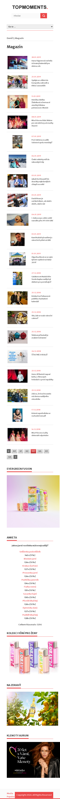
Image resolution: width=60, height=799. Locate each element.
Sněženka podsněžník (30, 551)
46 (9, 457)
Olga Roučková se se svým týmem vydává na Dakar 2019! (42, 260)
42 (27, 451)
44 (40, 451)
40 (14, 451)
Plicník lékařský (30, 600)
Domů (10, 38)
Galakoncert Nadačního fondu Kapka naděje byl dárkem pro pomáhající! (41, 279)
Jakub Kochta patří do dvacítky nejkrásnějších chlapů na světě (41, 181)
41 (21, 451)
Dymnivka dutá (30, 608)
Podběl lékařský (30, 615)
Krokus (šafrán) (30, 566)
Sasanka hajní (30, 594)
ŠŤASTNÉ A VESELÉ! (39, 355)
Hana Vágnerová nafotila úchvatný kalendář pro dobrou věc (42, 63)
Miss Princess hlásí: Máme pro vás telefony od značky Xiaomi (42, 123)
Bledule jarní (30, 558)
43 (33, 451)
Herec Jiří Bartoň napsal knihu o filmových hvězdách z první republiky (42, 377)
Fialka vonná (30, 586)
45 (46, 451)
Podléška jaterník (30, 580)
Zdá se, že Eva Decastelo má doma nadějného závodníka (41, 396)
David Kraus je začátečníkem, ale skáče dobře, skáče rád (41, 201)
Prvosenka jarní (30, 572)
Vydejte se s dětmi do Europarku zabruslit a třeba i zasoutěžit (40, 83)
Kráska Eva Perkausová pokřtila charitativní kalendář (41, 299)
